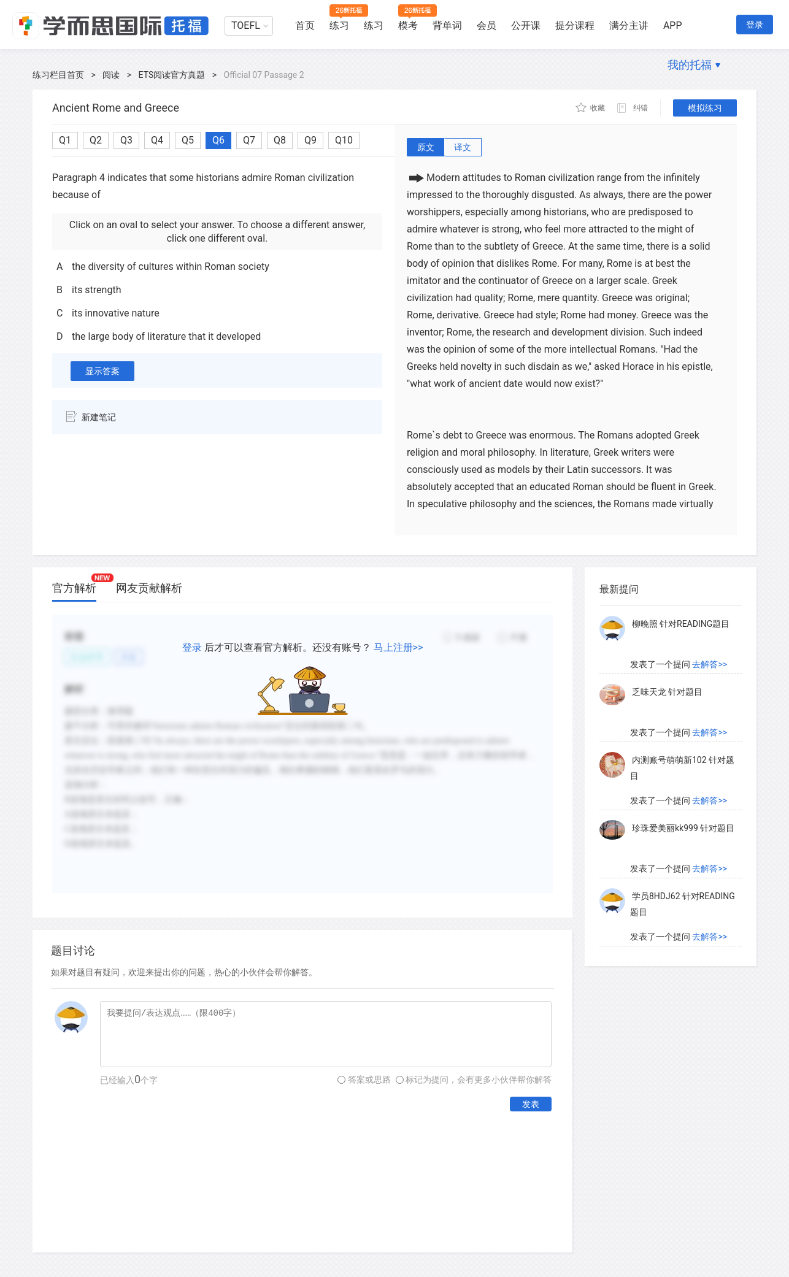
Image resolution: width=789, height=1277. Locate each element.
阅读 (111, 75)
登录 (754, 24)
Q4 (157, 140)
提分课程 (575, 25)
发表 (530, 1104)
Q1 (65, 140)
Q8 (280, 140)
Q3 (126, 140)
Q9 (310, 140)
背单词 (447, 25)
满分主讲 (629, 25)
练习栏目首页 (58, 75)
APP (672, 25)
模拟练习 (705, 108)
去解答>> (709, 664)
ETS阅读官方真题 (172, 75)
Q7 (249, 140)
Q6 (218, 140)
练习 (339, 25)
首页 (305, 25)
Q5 (188, 140)
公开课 (526, 25)
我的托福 (690, 64)
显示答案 (102, 371)
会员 (486, 25)
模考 (408, 25)
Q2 (96, 140)
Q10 (344, 140)
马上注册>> (398, 647)
